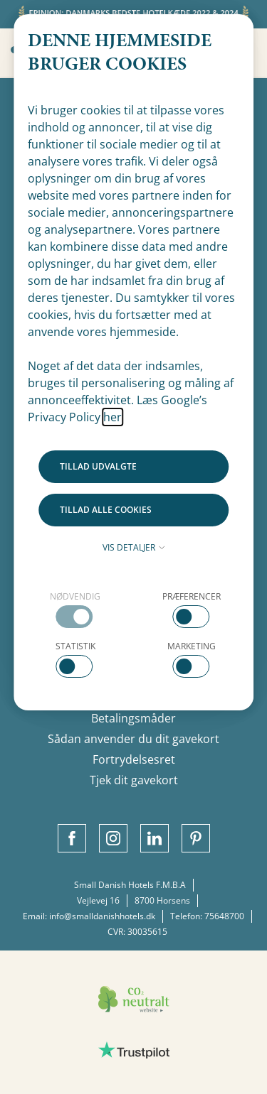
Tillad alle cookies (106, 510)
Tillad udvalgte (98, 466)
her (112, 417)
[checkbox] (75, 609)
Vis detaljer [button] (134, 547)
